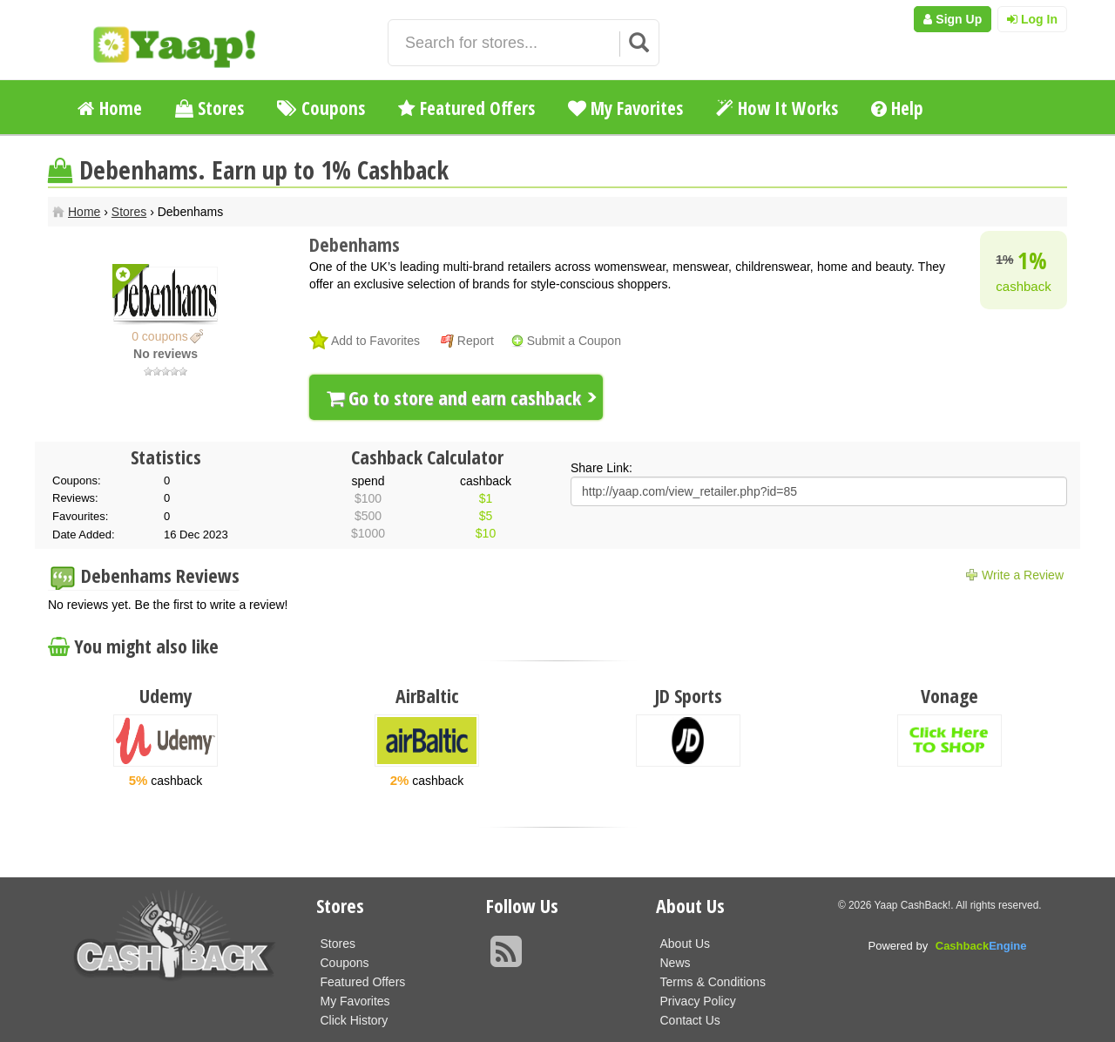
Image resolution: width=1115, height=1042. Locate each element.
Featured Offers (466, 108)
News (675, 963)
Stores (209, 108)
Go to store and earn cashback (454, 397)
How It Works (777, 108)
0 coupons (160, 336)
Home (110, 108)
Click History (355, 1020)
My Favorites (625, 108)
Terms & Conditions (713, 982)
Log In (1032, 19)
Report (475, 341)
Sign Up (952, 19)
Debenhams (354, 244)
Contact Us (690, 1020)
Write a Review (1023, 575)
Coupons (321, 108)
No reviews (165, 354)
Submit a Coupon (574, 341)
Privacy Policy (698, 1001)
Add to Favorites (375, 341)
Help (897, 108)
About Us (685, 944)
